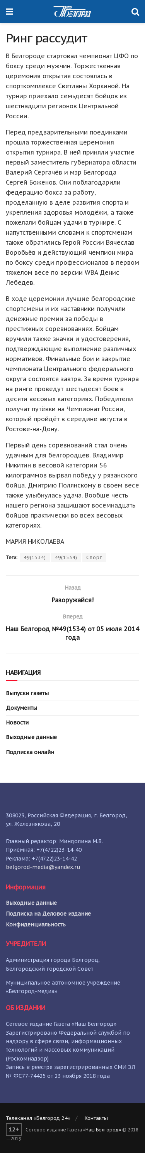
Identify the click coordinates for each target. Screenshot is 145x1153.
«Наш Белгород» (102, 1130)
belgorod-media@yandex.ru (43, 867)
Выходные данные (31, 737)
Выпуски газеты (27, 693)
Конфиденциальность (36, 924)
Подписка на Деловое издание (48, 913)
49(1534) (35, 557)
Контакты (96, 1118)
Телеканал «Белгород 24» (38, 1118)
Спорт (94, 557)
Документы (21, 707)
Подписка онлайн (30, 752)
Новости (17, 722)
